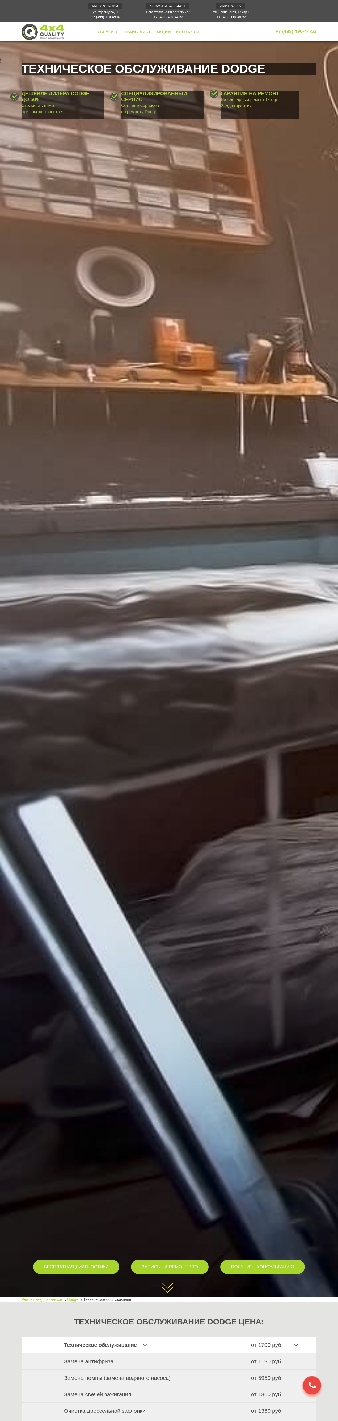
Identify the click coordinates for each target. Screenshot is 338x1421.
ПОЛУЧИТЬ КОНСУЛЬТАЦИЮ (262, 1266)
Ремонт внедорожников (42, 1299)
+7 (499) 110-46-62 (231, 17)
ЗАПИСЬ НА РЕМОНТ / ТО (170, 1266)
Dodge (72, 1299)
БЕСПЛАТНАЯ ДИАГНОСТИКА (76, 1266)
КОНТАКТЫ (188, 32)
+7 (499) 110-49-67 (106, 17)
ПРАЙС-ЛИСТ (137, 32)
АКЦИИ (163, 32)
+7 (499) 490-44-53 (168, 17)
